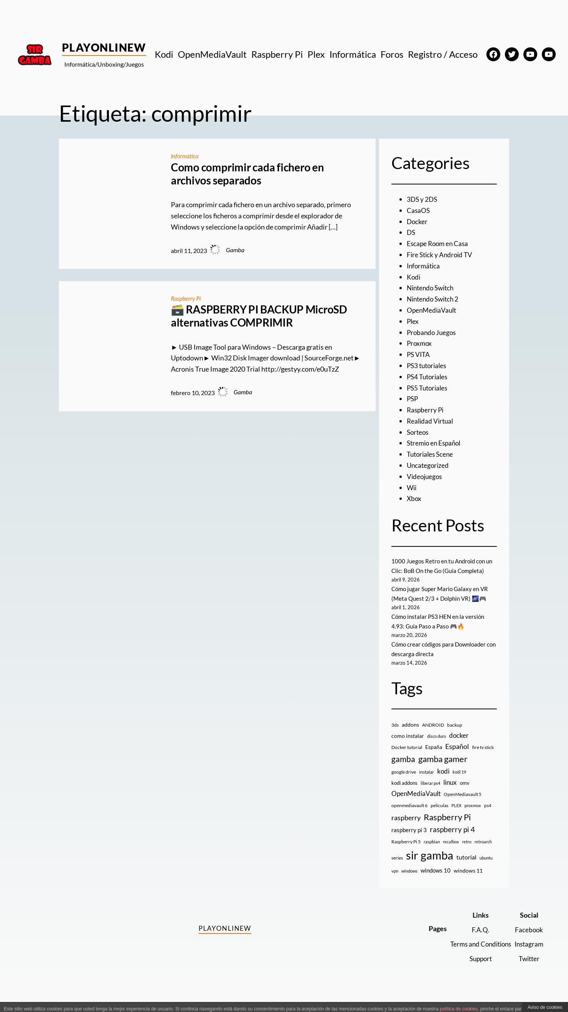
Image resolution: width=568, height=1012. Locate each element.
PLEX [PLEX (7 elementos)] (456, 815)
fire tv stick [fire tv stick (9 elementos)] (483, 757)
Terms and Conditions (476, 954)
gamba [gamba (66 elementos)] (403, 769)
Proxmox (420, 343)
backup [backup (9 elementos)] (454, 735)
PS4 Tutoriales (429, 376)
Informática (185, 155)
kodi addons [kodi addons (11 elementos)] (404, 793)
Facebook (528, 939)
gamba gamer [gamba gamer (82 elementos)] (443, 768)
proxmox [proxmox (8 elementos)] (472, 815)
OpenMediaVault (433, 310)
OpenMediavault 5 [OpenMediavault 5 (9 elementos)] (462, 804)
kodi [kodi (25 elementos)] (443, 781)
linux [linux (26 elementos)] (450, 792)
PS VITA (419, 354)
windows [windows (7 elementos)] (409, 880)
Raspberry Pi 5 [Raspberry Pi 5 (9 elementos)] (406, 852)
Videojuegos (425, 476)
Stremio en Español (435, 443)
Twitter (528, 968)
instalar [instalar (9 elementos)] (426, 782)
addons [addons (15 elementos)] (410, 734)
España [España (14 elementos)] (433, 756)
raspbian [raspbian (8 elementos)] (432, 851)
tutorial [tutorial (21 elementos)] (466, 867)
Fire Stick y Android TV (441, 254)
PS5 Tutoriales (429, 388)
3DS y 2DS (423, 199)
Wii (412, 487)
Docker (417, 221)
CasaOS (419, 210)
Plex (413, 321)
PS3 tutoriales (428, 365)
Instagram (528, 954)
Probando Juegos (432, 332)
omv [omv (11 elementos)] (464, 793)
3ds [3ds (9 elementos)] (395, 735)
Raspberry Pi (187, 298)
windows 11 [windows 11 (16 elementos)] (468, 880)
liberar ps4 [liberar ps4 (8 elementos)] (430, 793)
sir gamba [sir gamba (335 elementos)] (429, 865)
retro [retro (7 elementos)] (466, 851)
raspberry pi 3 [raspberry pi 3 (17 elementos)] (409, 839)
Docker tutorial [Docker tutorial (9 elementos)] (406, 757)
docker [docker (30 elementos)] (459, 745)
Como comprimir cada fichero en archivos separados (247, 174)
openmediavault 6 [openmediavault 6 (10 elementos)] (409, 815)
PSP (413, 398)
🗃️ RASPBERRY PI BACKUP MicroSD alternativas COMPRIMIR (259, 316)
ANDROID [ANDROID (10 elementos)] (433, 735)
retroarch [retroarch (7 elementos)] (483, 851)
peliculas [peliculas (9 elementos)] (439, 815)
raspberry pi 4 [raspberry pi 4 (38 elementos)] (452, 839)
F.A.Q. (476, 939)
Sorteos (418, 432)
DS (411, 232)
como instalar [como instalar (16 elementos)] (407, 745)
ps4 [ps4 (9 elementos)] (487, 815)
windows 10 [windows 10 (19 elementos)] (436, 880)
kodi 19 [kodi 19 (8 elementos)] (459, 781)
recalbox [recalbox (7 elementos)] (451, 851)
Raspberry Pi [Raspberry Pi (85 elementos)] (447, 826)
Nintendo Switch (432, 287)
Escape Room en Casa (439, 243)
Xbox (414, 498)
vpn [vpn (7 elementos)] (394, 880)
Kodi (414, 277)
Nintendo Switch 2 (435, 299)
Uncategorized (429, 465)
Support (476, 968)
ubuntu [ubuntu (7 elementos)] (486, 867)
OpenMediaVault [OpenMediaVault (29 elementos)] (416, 803)
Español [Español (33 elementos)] (457, 756)
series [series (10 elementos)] (397, 868)
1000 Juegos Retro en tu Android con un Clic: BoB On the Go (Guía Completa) (440, 570)
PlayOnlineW (104, 47)
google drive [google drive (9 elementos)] (403, 782)
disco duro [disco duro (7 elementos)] (436, 746)
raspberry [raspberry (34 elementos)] (406, 827)
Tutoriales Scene (431, 454)
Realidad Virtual (431, 421)
